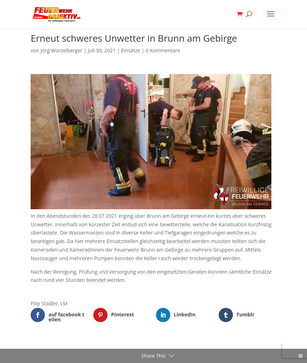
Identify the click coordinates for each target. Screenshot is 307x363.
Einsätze (130, 50)
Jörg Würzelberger (62, 50)
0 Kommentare (163, 50)
